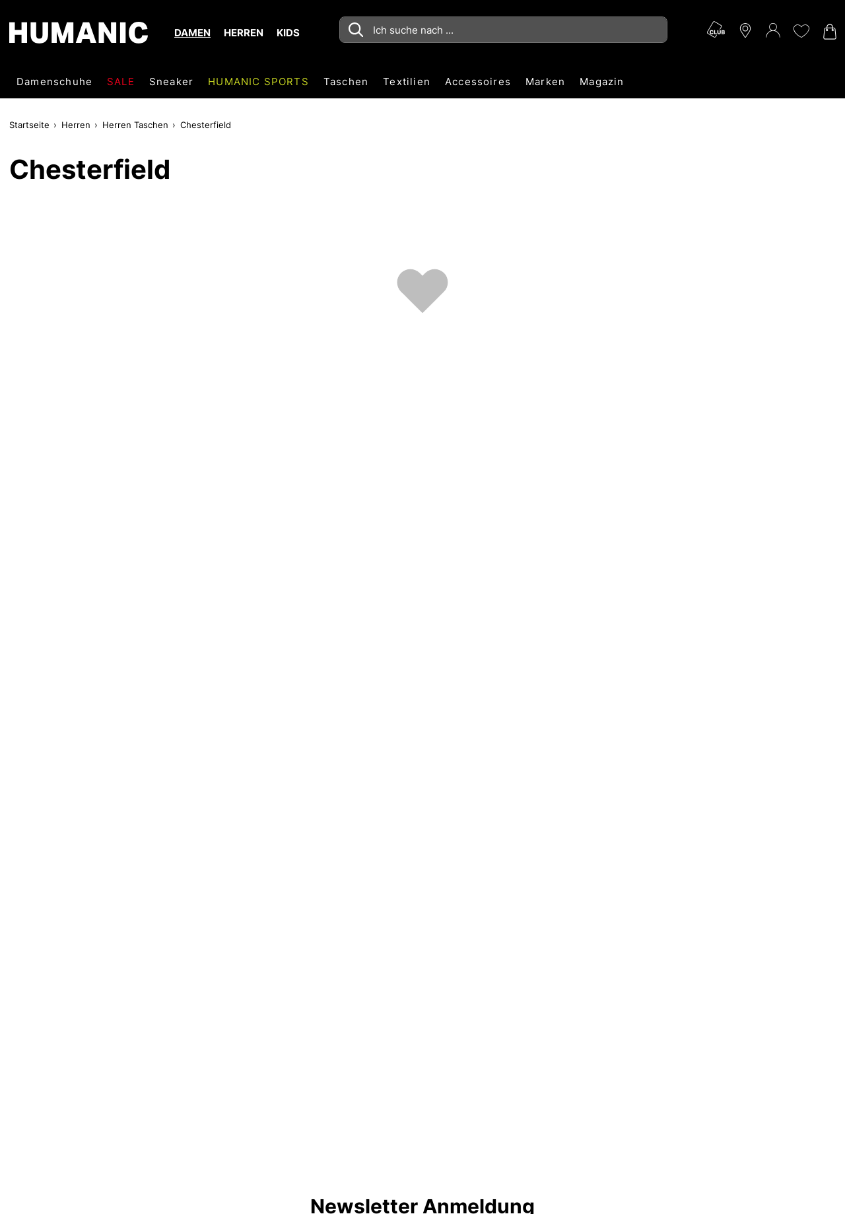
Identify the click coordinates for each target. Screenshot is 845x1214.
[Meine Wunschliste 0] (801, 31)
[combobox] (503, 30)
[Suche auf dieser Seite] (503, 30)
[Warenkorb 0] (828, 31)
